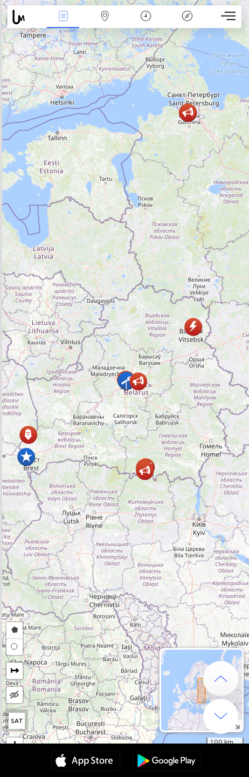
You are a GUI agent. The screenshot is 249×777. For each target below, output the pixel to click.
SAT (17, 721)
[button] (28, 434)
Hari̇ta (104, 17)
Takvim (145, 17)
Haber (63, 17)
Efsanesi (187, 17)
